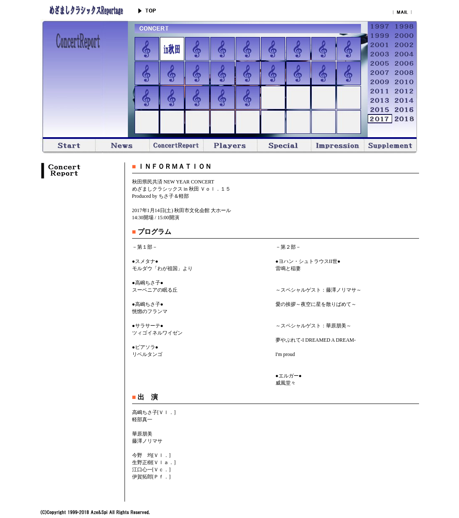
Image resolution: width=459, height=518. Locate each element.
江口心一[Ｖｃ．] (151, 470)
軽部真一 (142, 419)
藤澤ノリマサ (147, 441)
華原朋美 (142, 434)
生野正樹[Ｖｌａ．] (154, 462)
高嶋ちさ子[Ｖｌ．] (154, 412)
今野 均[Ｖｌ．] (151, 455)
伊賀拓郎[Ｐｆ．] (151, 477)
